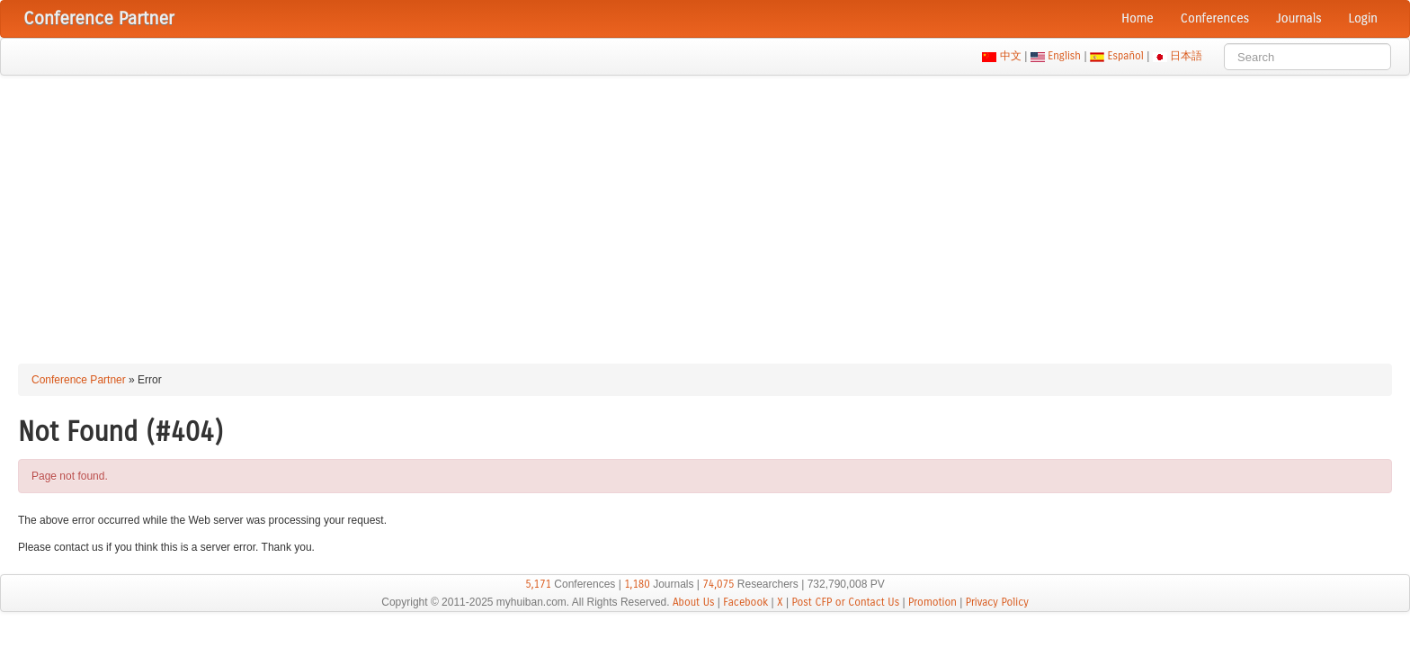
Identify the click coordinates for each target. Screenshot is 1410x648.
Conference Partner (78, 380)
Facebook (745, 602)
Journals (1298, 18)
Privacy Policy (997, 602)
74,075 (718, 584)
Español (1125, 56)
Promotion (932, 602)
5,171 (538, 584)
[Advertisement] (705, 211)
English (1064, 56)
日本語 (1186, 56)
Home (1137, 18)
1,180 (637, 584)
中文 (1010, 56)
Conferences (1215, 18)
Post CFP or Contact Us (845, 602)
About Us (694, 602)
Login (1363, 18)
